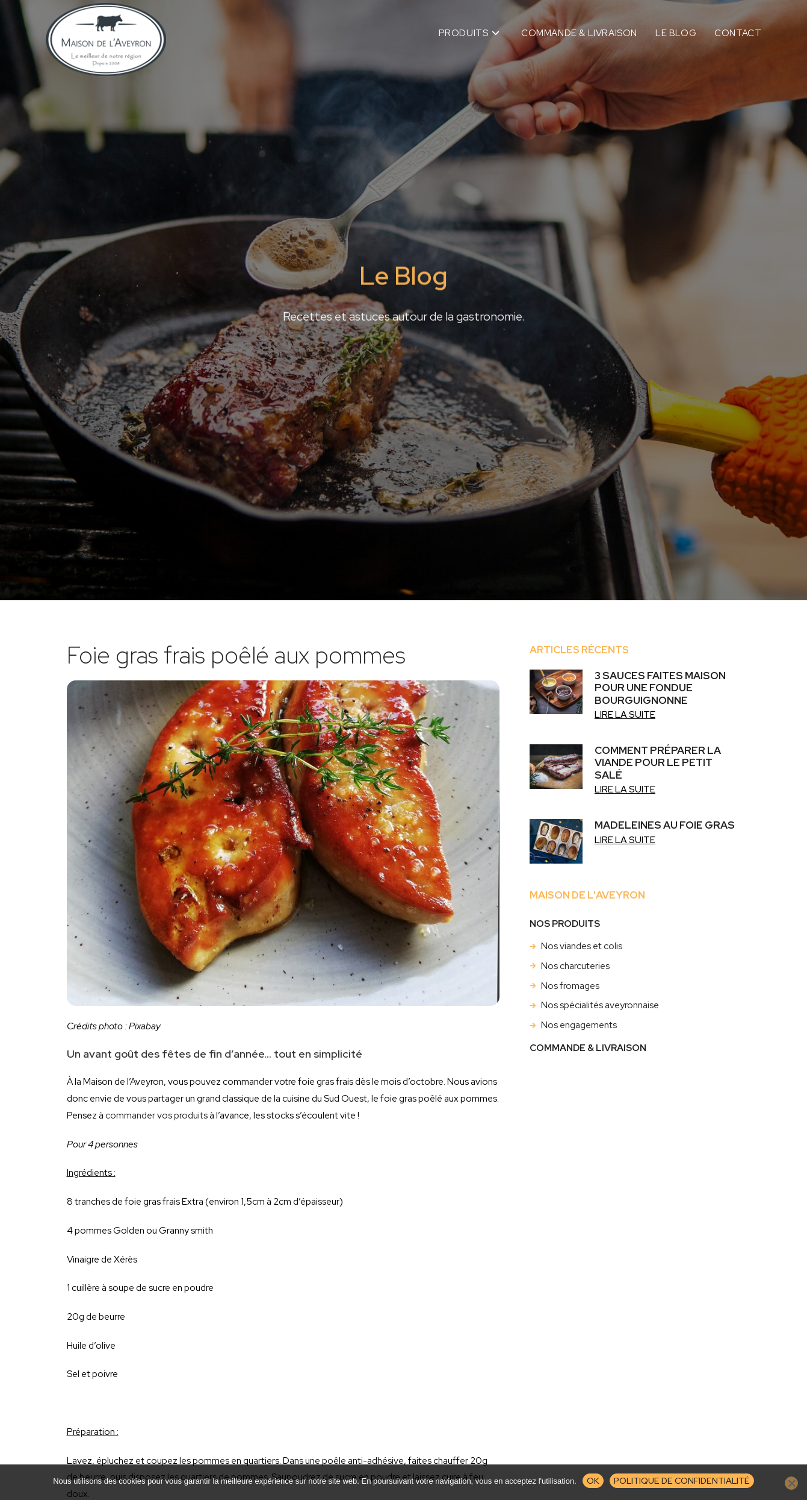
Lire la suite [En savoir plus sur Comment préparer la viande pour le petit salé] (625, 789)
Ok (593, 1480)
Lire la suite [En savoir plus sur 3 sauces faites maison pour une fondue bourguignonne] (625, 714)
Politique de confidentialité (682, 1480)
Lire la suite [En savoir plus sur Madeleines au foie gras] (625, 839)
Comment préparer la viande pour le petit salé (658, 763)
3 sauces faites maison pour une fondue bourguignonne (660, 688)
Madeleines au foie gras (665, 825)
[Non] (791, 1483)
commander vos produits (156, 1115)
